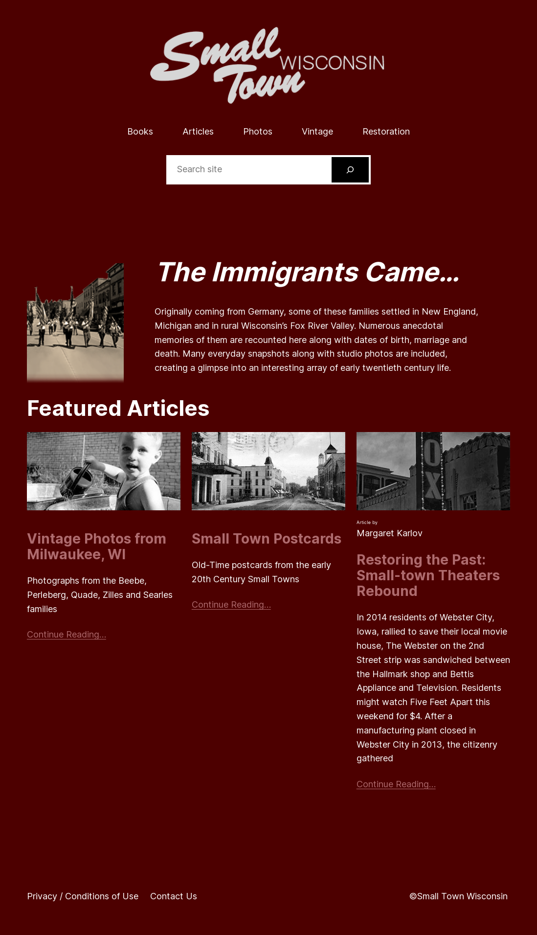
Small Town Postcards (266, 539)
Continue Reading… (66, 634)
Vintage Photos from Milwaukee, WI (96, 546)
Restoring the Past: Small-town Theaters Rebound (428, 575)
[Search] (350, 169)
